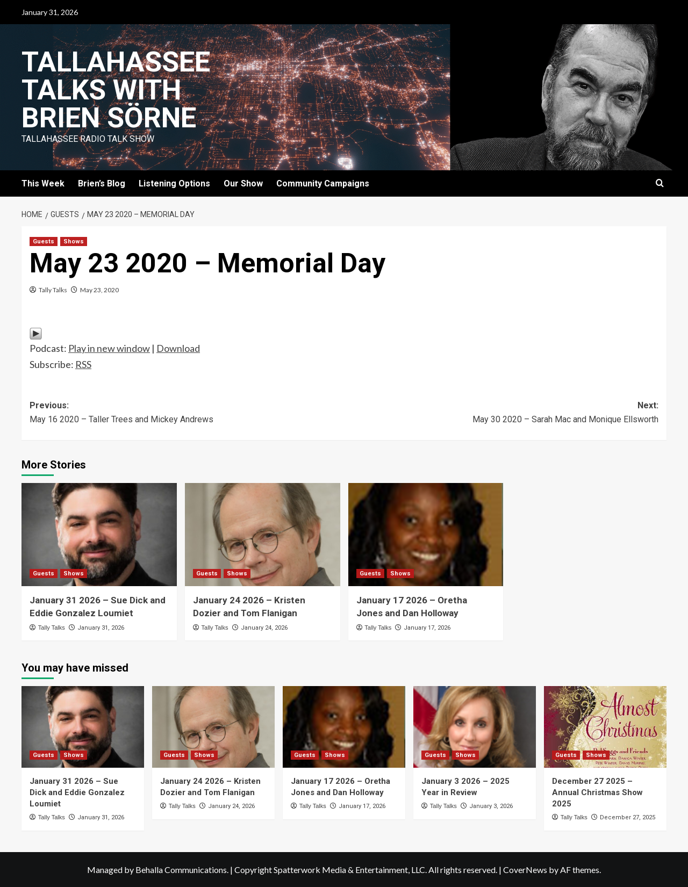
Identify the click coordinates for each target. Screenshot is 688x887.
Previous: (187, 413)
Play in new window (109, 348)
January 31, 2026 (100, 627)
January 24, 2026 (264, 627)
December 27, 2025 (627, 817)
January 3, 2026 (491, 806)
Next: (501, 413)
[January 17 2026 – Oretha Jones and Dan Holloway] (426, 535)
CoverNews (525, 869)
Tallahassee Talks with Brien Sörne (116, 90)
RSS (83, 364)
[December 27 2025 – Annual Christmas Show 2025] (605, 727)
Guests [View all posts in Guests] (43, 241)
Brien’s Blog (101, 183)
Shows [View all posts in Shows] (73, 241)
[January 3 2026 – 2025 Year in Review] (474, 727)
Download (178, 348)
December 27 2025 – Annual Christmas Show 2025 (597, 792)
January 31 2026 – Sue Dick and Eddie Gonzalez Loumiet (77, 792)
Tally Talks (53, 290)
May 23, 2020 (99, 290)
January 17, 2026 (427, 627)
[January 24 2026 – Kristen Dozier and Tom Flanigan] (262, 535)
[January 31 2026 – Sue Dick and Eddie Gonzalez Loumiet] (99, 535)
